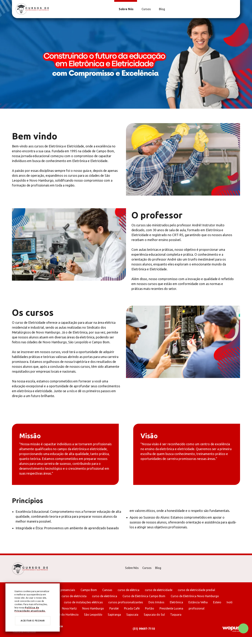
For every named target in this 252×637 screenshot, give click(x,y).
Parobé (114, 608)
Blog (158, 567)
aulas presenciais (64, 590)
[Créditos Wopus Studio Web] (231, 629)
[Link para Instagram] (235, 9)
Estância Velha (198, 602)
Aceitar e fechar (33, 620)
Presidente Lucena (171, 608)
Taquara (175, 614)
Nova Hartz (69, 608)
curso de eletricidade (158, 590)
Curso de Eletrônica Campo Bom (144, 596)
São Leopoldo (93, 614)
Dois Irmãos (156, 602)
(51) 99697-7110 (144, 628)
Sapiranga (114, 614)
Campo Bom (89, 590)
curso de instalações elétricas (83, 602)
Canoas (107, 590)
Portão (149, 608)
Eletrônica (176, 602)
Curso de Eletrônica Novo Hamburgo (195, 596)
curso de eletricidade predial (196, 590)
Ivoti (229, 602)
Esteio (217, 602)
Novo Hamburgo (93, 608)
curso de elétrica (128, 590)
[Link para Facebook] (234, 9)
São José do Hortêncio (64, 614)
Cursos (147, 567)
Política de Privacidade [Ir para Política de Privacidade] (24, 631)
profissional (196, 608)
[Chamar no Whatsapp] (243, 628)
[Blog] (161, 9)
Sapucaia (132, 614)
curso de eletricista (74, 596)
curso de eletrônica (104, 596)
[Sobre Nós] (125, 9)
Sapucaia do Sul (154, 614)
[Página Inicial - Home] (32, 8)
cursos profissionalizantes (125, 602)
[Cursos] (145, 9)
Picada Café (132, 608)
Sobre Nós (132, 567)
